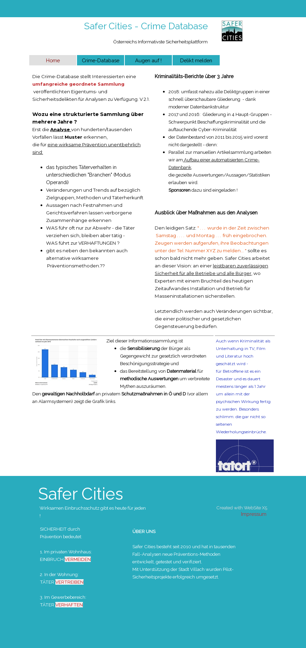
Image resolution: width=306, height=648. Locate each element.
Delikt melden (196, 60)
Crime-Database (100, 60)
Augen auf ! (148, 60)
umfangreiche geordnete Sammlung (78, 84)
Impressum (253, 514)
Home (53, 60)
